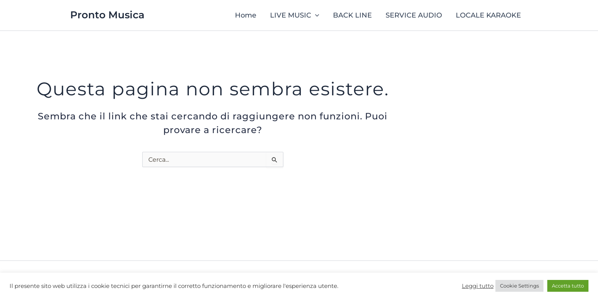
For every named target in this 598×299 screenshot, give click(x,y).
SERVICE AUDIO (414, 15)
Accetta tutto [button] (568, 286)
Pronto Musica (107, 15)
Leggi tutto (478, 286)
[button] (315, 15)
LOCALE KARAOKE (488, 15)
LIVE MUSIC (294, 15)
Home (245, 15)
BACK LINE (352, 15)
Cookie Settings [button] (519, 286)
